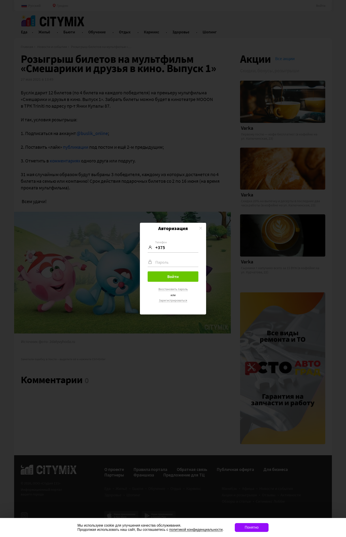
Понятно (252, 527)
